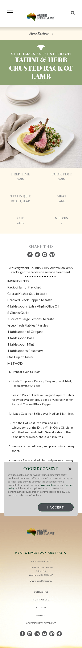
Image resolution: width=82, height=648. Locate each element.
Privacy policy (47, 485)
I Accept (55, 507)
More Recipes (39, 33)
